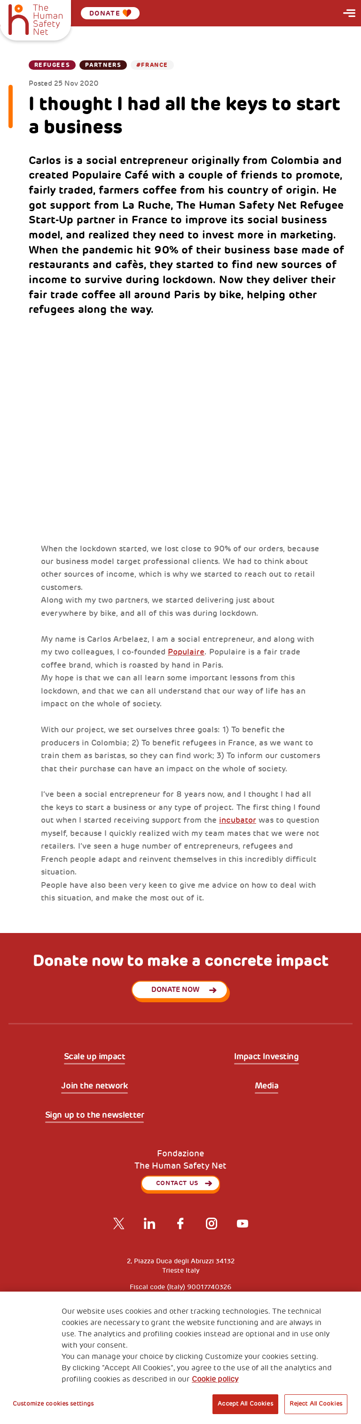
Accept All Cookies (245, 1404)
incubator (237, 820)
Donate (110, 13)
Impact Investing (266, 1057)
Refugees (52, 65)
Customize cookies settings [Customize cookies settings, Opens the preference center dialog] (53, 1404)
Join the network (94, 1086)
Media (267, 1086)
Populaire (186, 652)
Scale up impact (95, 1057)
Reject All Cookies (316, 1404)
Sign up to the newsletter (94, 1115)
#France (152, 65)
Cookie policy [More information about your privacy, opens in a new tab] (215, 1379)
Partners (103, 65)
